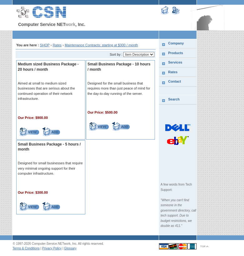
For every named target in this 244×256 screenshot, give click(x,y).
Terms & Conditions (26, 248)
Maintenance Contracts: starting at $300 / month (101, 45)
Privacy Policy (52, 248)
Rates (57, 45)
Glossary (70, 248)
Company (176, 43)
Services (175, 62)
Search (174, 99)
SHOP (45, 45)
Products (175, 53)
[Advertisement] (85, 34)
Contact (174, 81)
